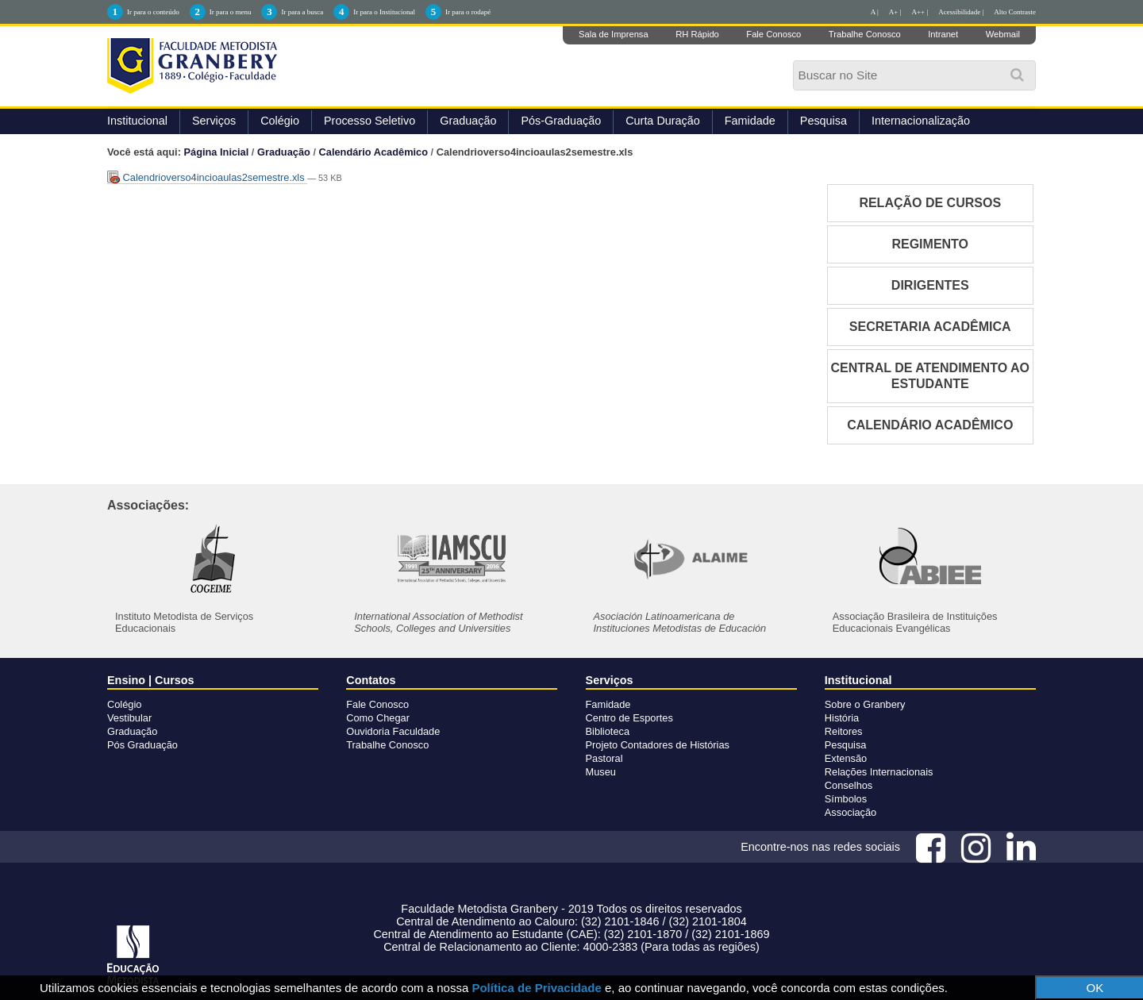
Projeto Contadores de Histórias (657, 745)
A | (875, 12)
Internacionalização (921, 120)
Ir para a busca (302, 12)
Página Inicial (216, 152)
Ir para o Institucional (384, 12)
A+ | (895, 12)
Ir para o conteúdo (153, 12)
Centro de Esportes (629, 718)
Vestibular (129, 718)
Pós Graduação (142, 745)
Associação (850, 812)
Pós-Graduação (561, 120)
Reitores (844, 731)
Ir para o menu (231, 12)
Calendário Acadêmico (374, 152)
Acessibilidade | (960, 12)
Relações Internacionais (879, 772)
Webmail (1003, 34)
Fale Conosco (773, 34)
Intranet (943, 34)
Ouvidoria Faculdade (393, 731)
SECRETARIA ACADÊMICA (930, 326)
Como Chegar (378, 718)
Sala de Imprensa (613, 34)
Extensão (846, 758)
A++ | (920, 12)
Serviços (214, 120)
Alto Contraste (1015, 12)
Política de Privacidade (536, 987)
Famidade (750, 120)
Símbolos (846, 799)
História (842, 718)
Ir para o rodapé (468, 12)
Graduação (468, 120)
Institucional (137, 120)
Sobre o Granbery (865, 704)
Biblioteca (608, 731)
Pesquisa (823, 120)
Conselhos (848, 785)
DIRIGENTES (930, 285)
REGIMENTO (929, 244)
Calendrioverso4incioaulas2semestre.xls (207, 177)
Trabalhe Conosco (865, 34)
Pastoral (604, 758)
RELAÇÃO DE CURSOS (930, 203)
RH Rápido (697, 34)
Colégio (279, 120)
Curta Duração (662, 120)
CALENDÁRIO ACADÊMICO (930, 425)
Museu (601, 772)
